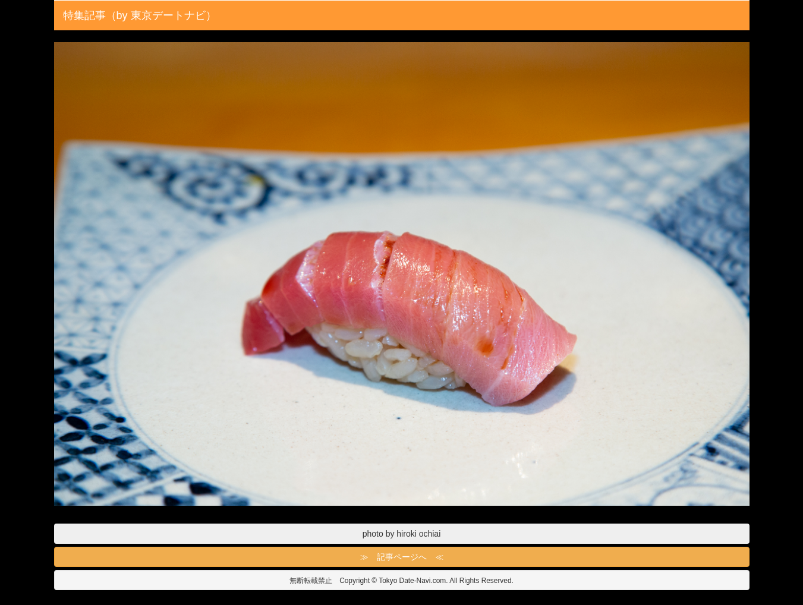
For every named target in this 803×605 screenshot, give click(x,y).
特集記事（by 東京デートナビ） (139, 15)
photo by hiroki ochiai (402, 533)
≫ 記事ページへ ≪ (401, 557)
